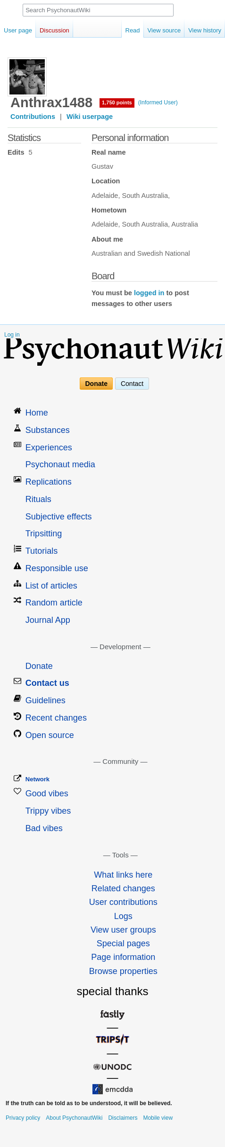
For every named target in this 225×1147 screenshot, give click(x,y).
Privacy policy (23, 1118)
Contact (132, 383)
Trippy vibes (48, 811)
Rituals (38, 499)
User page (18, 30)
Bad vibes (44, 828)
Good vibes (46, 793)
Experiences (48, 447)
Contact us (47, 683)
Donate (96, 383)
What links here (123, 875)
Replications (48, 482)
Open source (49, 735)
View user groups (123, 930)
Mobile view (158, 1118)
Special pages (123, 943)
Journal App (47, 620)
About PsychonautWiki (74, 1118)
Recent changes (56, 718)
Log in (12, 334)
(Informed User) (158, 102)
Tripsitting (43, 533)
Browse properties (123, 971)
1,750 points (117, 102)
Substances (47, 430)
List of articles (51, 585)
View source (164, 30)
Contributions (32, 116)
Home (36, 412)
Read (132, 30)
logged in (149, 293)
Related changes (123, 888)
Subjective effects (58, 516)
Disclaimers (122, 1118)
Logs (123, 916)
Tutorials (41, 551)
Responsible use (56, 568)
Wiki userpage (90, 116)
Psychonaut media (60, 464)
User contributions (123, 902)
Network (37, 779)
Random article (54, 602)
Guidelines (45, 700)
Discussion (54, 30)
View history (204, 30)
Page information (123, 957)
